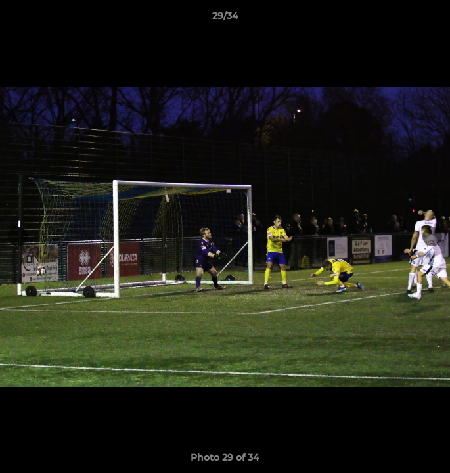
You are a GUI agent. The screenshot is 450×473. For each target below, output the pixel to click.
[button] (434, 19)
